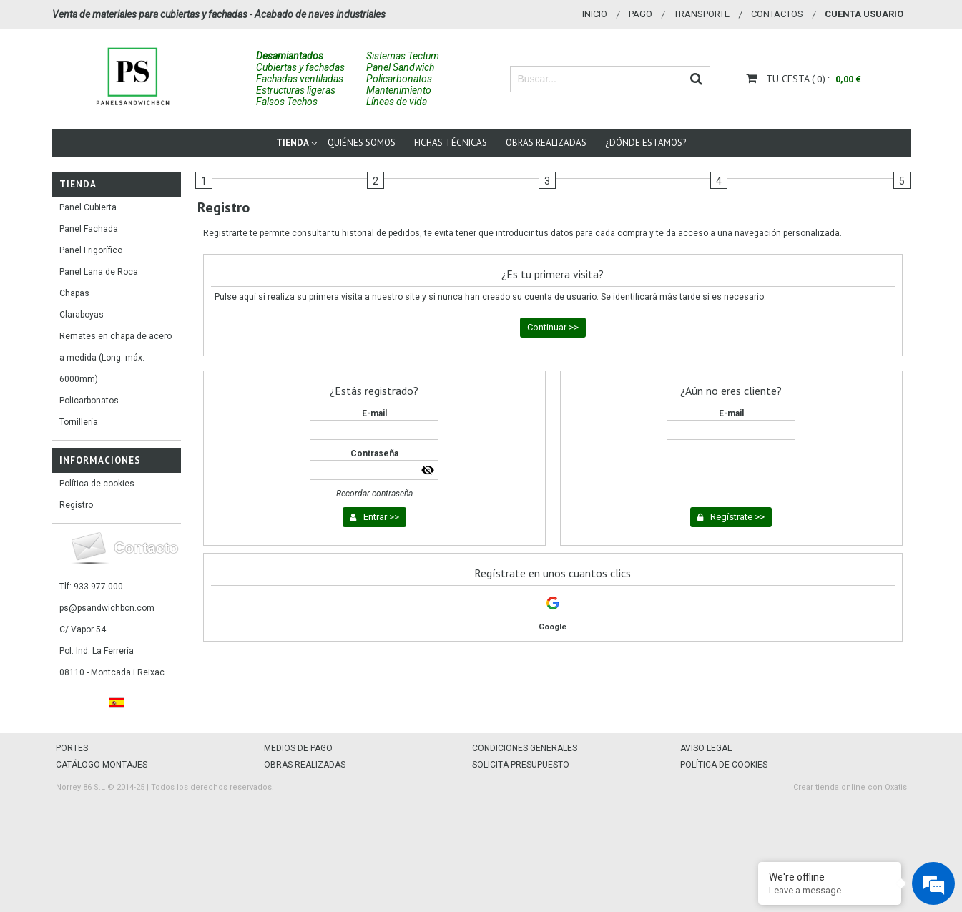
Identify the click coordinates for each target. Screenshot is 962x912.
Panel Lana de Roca (98, 272)
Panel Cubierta (88, 207)
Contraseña (374, 453)
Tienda (292, 143)
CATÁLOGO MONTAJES (101, 765)
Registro (76, 505)
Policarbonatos (89, 401)
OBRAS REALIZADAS (304, 765)
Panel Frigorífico (90, 250)
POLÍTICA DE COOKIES (723, 765)
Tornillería (78, 422)
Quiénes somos (362, 143)
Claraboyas (81, 315)
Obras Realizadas (546, 143)
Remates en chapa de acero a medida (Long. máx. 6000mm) (115, 357)
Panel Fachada (88, 229)
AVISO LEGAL (706, 748)
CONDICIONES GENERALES (524, 748)
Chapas (74, 293)
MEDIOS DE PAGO (298, 748)
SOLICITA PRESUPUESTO (520, 765)
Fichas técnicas (450, 143)
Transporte (702, 14)
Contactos (777, 14)
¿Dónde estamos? (645, 143)
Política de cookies (96, 484)
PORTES (72, 748)
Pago (640, 14)
